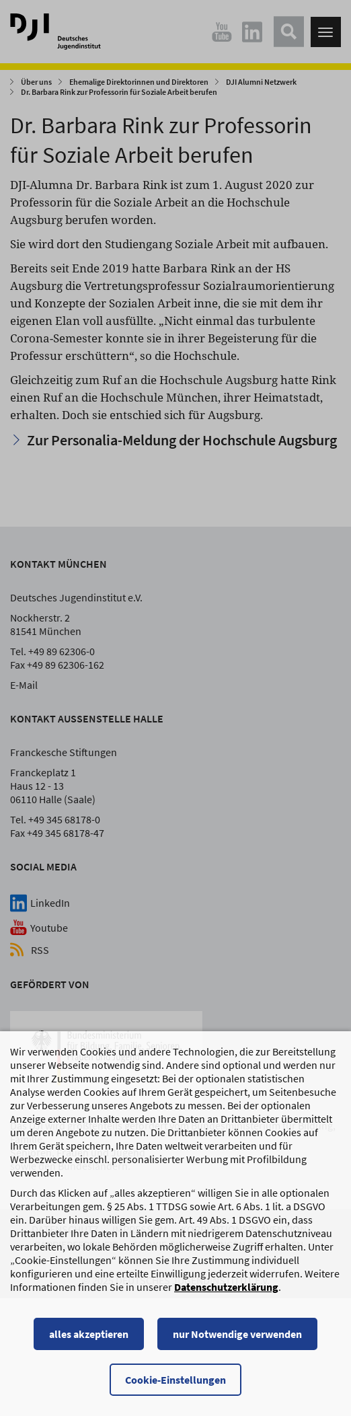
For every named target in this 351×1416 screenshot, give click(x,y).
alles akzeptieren (88, 1343)
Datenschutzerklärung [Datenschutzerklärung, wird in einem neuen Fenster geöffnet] (226, 1296)
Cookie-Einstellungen (175, 1389)
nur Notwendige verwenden (237, 1343)
